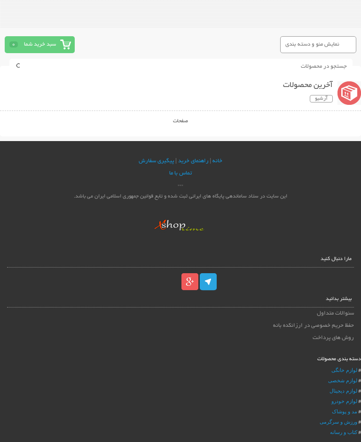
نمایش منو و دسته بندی (312, 44)
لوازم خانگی (344, 370)
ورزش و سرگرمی (338, 422)
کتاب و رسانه (343, 432)
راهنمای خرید (193, 161)
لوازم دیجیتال (343, 391)
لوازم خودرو (344, 401)
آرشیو (321, 99)
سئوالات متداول (335, 313)
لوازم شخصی (342, 380)
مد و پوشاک (344, 411)
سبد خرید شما (40, 44)
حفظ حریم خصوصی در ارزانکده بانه (313, 326)
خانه (217, 161)
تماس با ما (180, 173)
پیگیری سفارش (156, 161)
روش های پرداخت (333, 338)
